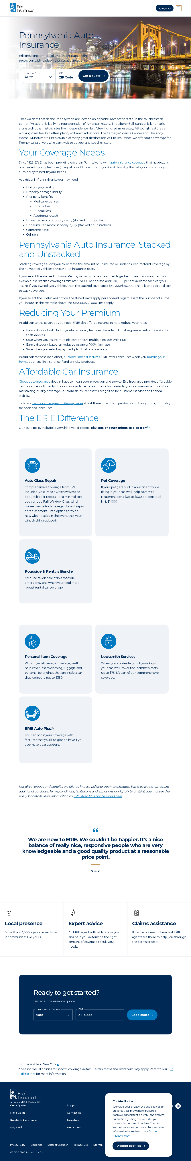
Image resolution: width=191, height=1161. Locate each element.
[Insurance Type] (38, 77)
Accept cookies (129, 1146)
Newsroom (74, 1127)
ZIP (80, 1009)
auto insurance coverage (127, 162)
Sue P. (95, 871)
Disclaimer (36, 1145)
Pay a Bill (16, 1127)
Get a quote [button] (92, 76)
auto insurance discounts (82, 357)
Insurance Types (48, 1009)
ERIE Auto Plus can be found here (98, 796)
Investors (73, 1120)
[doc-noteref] (62, 361)
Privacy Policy (17, 1145)
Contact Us (74, 1112)
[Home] (22, 8)
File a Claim (17, 1112)
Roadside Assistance (23, 1120)
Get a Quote (18, 1105)
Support (72, 1105)
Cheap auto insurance (34, 381)
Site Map (97, 1145)
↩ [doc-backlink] (58, 1064)
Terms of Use (81, 1145)
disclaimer (28, 1074)
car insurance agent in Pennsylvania (57, 403)
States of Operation (58, 1145)
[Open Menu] (178, 8)
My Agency (164, 8)
